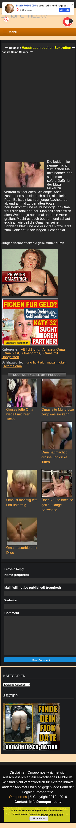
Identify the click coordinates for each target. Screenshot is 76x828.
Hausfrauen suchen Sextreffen (46, 48)
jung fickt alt (35, 362)
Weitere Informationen (52, 814)
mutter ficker (56, 362)
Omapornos (31, 353)
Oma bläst (11, 353)
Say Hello (64, 9)
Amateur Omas (54, 349)
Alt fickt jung (30, 349)
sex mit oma (12, 366)
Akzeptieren (38, 818)
